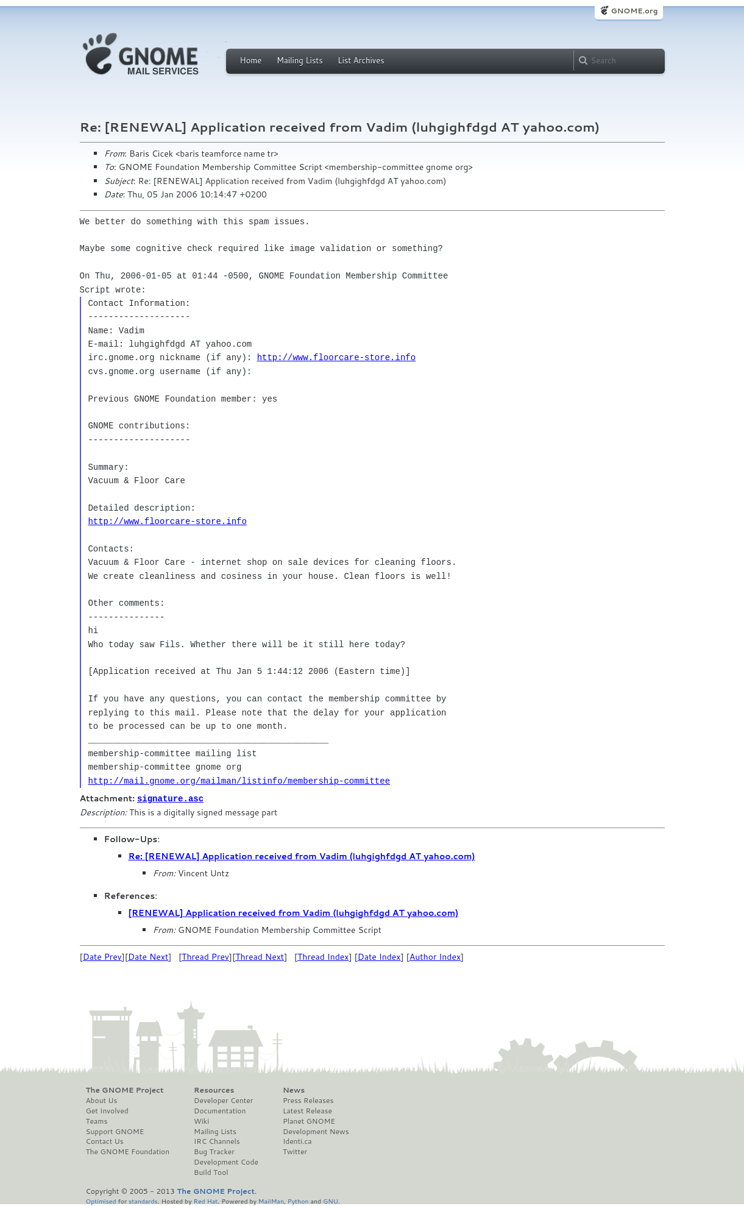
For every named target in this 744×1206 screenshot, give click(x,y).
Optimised (101, 1200)
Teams (97, 1121)
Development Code (226, 1161)
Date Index (379, 956)
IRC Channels (217, 1141)
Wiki (201, 1121)
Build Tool (211, 1172)
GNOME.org (634, 10)
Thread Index (323, 956)
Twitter (295, 1151)
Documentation (220, 1110)
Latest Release (307, 1110)
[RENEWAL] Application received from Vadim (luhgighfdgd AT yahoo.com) (294, 912)
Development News (316, 1131)
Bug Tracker (214, 1151)
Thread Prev (205, 956)
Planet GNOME (309, 1121)
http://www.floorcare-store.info (336, 357)
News (294, 1089)
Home (251, 60)
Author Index (435, 956)
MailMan (271, 1200)
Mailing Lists (300, 60)
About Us (102, 1100)
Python (298, 1200)
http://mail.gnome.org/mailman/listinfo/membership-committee (239, 781)
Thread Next (259, 956)
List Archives (361, 60)
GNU (330, 1200)
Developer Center (223, 1100)
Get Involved (107, 1110)
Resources (214, 1089)
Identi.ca (297, 1141)
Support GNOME (115, 1131)
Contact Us (105, 1141)
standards (143, 1200)
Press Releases (308, 1100)
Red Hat (205, 1200)
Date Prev (102, 956)
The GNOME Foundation (128, 1151)
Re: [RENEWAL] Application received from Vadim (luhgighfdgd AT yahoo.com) (302, 856)
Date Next (148, 956)
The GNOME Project (125, 1089)
